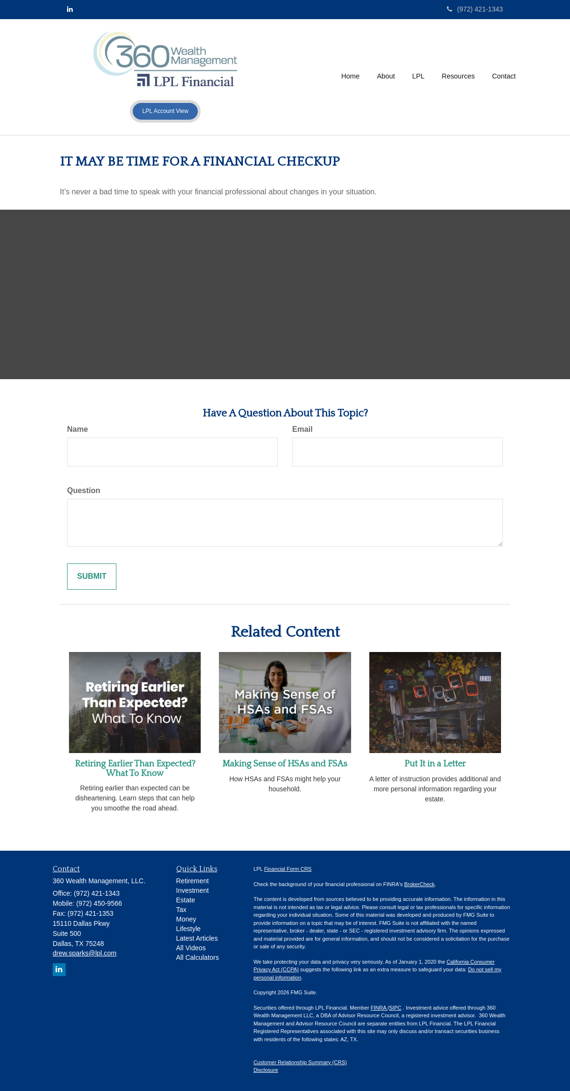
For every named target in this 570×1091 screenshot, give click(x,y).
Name (77, 429)
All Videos (191, 948)
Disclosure (265, 1070)
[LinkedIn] (70, 9)
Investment (192, 890)
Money (186, 919)
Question (83, 490)
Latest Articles (197, 938)
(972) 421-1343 (475, 9)
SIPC (395, 1008)
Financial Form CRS (287, 869)
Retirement (192, 881)
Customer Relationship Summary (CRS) (300, 1062)
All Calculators (197, 957)
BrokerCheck (419, 884)
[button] (386, 77)
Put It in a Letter (435, 764)
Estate (185, 900)
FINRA (379, 1008)
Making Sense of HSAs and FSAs (284, 764)
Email (302, 429)
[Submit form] (91, 576)
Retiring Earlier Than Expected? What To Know (135, 768)
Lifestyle (188, 929)
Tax (181, 909)
